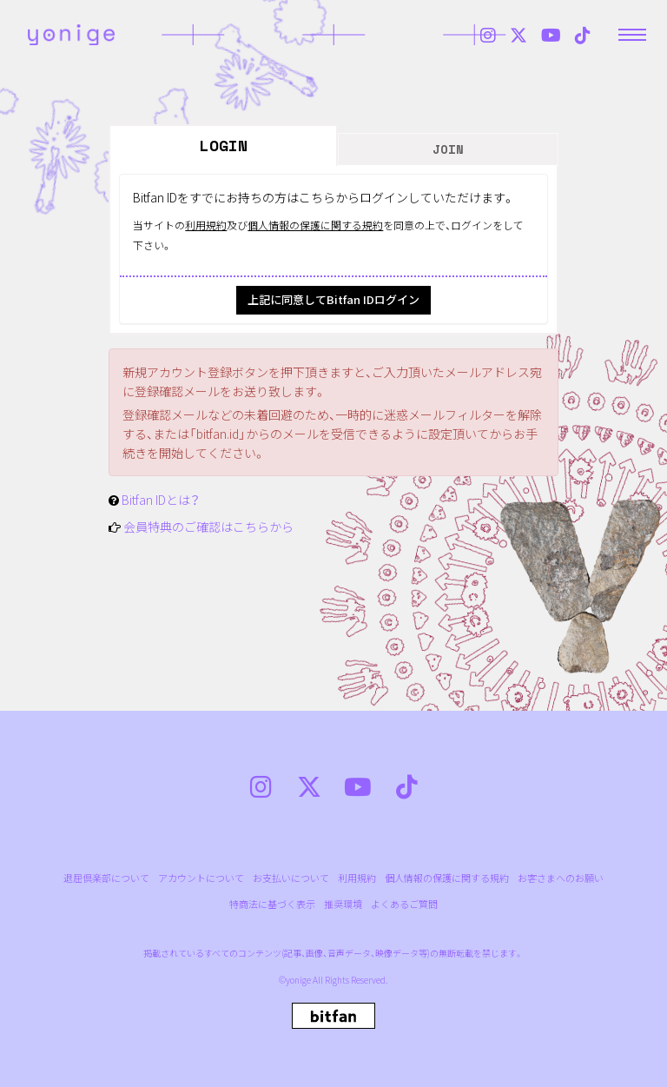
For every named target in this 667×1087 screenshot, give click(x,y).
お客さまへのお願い (561, 878)
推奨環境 (343, 904)
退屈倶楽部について (106, 878)
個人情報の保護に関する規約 (315, 224)
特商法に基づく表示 (272, 904)
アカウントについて (201, 878)
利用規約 (206, 224)
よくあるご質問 (404, 904)
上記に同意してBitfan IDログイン (333, 299)
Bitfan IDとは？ (161, 499)
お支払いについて (291, 878)
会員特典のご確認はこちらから (208, 526)
